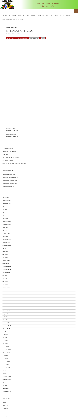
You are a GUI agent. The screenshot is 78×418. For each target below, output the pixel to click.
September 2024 (6, 224)
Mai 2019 (4, 337)
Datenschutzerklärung (9, 151)
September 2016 (6, 379)
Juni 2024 (5, 227)
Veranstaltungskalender (37, 15)
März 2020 (5, 320)
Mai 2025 (4, 209)
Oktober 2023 (6, 242)
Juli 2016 (4, 382)
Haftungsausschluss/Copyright (11, 157)
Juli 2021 (4, 296)
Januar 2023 (5, 263)
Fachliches (21, 15)
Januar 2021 (5, 302)
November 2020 (6, 308)
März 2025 (5, 215)
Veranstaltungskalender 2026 (10, 177)
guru (18, 33)
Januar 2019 (5, 346)
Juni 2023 (5, 251)
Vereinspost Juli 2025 (8, 186)
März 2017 (5, 373)
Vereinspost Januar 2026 (8, 174)
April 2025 (5, 212)
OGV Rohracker (6, 15)
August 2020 (5, 314)
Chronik (68, 15)
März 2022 (5, 284)
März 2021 (5, 299)
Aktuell (14, 15)
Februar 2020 (6, 323)
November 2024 (6, 221)
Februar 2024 (6, 233)
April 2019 (5, 340)
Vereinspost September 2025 (9, 183)
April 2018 (5, 358)
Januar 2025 (5, 218)
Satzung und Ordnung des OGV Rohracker (12, 19)
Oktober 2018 (6, 352)
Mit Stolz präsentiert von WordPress (10, 416)
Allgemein (14, 27)
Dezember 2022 (6, 266)
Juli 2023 (4, 248)
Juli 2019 (4, 332)
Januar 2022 (5, 290)
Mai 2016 (4, 385)
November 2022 (6, 269)
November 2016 (6, 376)
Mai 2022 (4, 278)
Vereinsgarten (49, 15)
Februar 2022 (6, 287)
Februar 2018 (6, 361)
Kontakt (62, 15)
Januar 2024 (5, 236)
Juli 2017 (4, 370)
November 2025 (6, 200)
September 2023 (6, 245)
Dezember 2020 (6, 305)
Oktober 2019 (6, 329)
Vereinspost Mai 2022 (26, 135)
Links (56, 15)
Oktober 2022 (6, 272)
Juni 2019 (5, 335)
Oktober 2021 (6, 293)
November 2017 (6, 367)
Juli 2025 (4, 206)
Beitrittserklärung (7, 148)
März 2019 (5, 343)
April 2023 (5, 254)
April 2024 (5, 230)
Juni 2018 (5, 355)
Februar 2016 (6, 388)
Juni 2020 (5, 317)
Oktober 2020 (6, 311)
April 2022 (5, 281)
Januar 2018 (5, 364)
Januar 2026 (5, 197)
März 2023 (5, 257)
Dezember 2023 (6, 239)
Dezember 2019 (6, 326)
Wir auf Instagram (7, 160)
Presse (27, 15)
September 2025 (6, 203)
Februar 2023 (6, 260)
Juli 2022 (4, 275)
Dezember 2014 (6, 391)
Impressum (5, 154)
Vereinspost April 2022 (26, 129)
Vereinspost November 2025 (9, 180)
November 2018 (6, 349)
